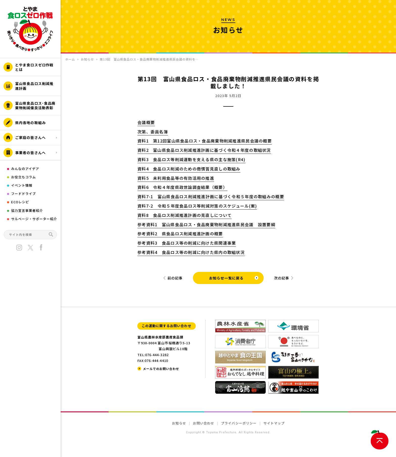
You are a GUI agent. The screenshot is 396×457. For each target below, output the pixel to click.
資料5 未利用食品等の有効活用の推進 (175, 178)
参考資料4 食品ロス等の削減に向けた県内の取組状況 (191, 252)
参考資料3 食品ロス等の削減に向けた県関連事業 (186, 243)
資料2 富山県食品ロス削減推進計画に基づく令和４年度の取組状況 (204, 150)
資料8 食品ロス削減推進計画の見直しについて (184, 215)
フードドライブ (23, 193)
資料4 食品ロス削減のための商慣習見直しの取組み (188, 169)
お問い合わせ (203, 423)
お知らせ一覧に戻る (226, 277)
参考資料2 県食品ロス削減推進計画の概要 (180, 234)
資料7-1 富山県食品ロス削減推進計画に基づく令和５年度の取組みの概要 (210, 196)
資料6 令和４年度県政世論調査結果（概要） (182, 187)
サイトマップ (274, 423)
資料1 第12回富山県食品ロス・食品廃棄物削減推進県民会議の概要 (204, 141)
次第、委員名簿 (152, 132)
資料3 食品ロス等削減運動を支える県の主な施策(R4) (191, 159)
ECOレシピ (20, 201)
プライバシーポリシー (238, 423)
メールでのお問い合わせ (161, 368)
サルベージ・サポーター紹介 (34, 218)
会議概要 (146, 122)
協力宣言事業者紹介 (27, 210)
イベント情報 (21, 185)
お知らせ (179, 423)
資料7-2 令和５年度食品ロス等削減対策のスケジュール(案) (197, 206)
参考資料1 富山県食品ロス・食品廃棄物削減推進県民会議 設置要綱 (206, 224)
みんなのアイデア (25, 168)
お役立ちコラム (23, 177)
